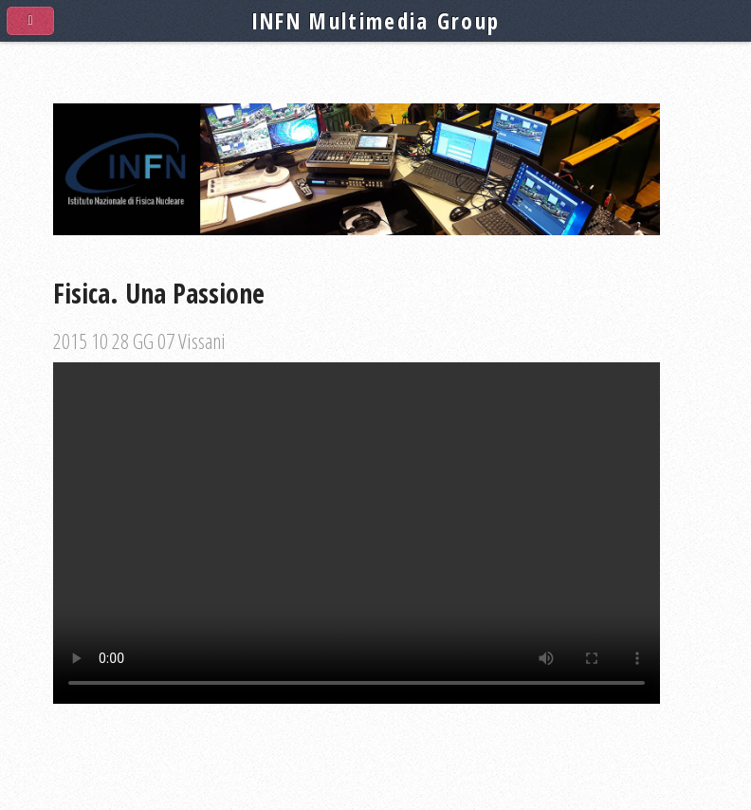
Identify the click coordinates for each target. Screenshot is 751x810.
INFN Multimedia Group (376, 21)
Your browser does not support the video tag (356, 533)
